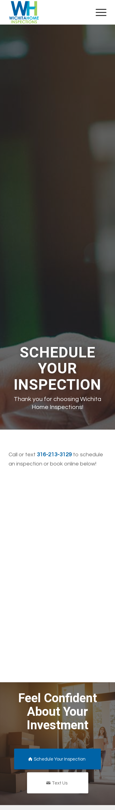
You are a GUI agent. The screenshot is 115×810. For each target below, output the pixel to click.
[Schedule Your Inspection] (57, 759)
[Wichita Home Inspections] (48, 12)
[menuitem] (98, 12)
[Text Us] (57, 782)
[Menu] (98, 12)
